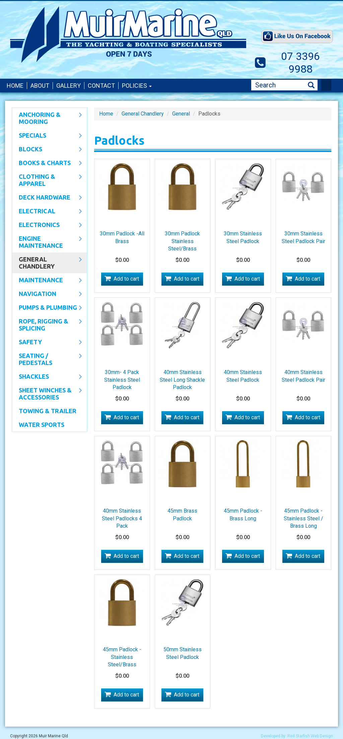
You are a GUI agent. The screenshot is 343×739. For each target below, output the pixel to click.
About (39, 85)
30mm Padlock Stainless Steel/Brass (182, 241)
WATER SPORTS (41, 424)
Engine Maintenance (47, 242)
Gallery (68, 85)
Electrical (47, 212)
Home (15, 85)
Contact (101, 85)
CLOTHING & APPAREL (47, 180)
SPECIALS (47, 136)
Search (311, 85)
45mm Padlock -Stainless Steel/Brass (122, 657)
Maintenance (47, 281)
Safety (47, 343)
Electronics (47, 225)
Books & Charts (47, 163)
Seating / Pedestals (47, 359)
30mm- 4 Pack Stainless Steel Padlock (122, 380)
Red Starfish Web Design (310, 736)
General (181, 113)
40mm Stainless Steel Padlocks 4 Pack (122, 518)
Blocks (47, 150)
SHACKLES (47, 377)
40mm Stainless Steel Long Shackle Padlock (182, 380)
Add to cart (126, 279)
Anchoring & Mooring (47, 118)
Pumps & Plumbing (47, 308)
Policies (137, 85)
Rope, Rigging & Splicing (47, 324)
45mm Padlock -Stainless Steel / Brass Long (303, 518)
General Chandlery (47, 263)
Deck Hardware (47, 198)
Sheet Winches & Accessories (47, 393)
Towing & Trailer (47, 411)
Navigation (47, 294)
